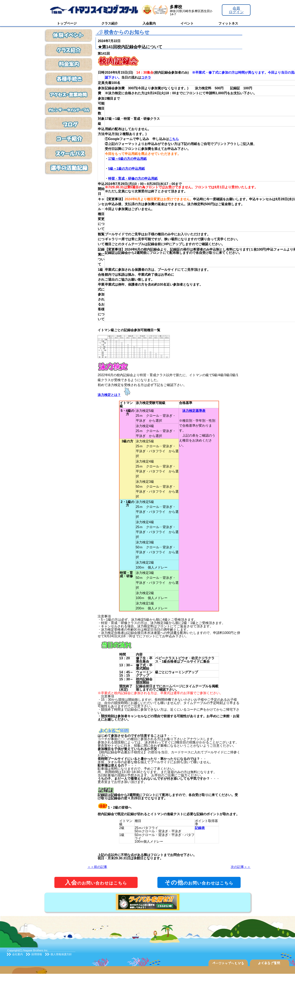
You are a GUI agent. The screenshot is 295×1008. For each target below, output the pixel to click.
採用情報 (36, 954)
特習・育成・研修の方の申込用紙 (133, 178)
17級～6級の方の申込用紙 (127, 158)
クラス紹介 (109, 23)
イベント (187, 23)
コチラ (146, 77)
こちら (174, 139)
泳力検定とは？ (109, 395)
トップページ (67, 23)
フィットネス (228, 23)
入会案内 (149, 23)
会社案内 (17, 954)
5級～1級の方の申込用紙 (126, 168)
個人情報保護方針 (61, 954)
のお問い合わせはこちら (96, 882)
